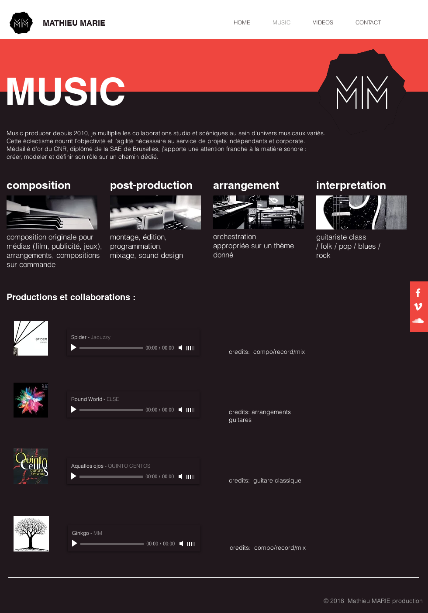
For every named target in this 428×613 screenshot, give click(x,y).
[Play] (74, 347)
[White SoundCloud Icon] (418, 320)
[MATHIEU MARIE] (74, 23)
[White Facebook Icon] (418, 292)
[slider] (190, 348)
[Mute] (181, 347)
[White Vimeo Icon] (418, 306)
